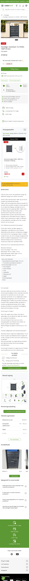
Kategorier (4, 570)
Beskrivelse (4, 80)
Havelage (6, 15)
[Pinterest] (11, 554)
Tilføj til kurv (14, 69)
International (5, 567)
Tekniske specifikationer (13, 365)
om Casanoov (5, 564)
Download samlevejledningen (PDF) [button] (14, 411)
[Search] (16, 9)
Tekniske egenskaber (15, 80)
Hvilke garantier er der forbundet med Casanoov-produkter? (13, 486)
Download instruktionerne (14, 368)
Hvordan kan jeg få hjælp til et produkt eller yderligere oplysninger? (13, 507)
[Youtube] (17, 554)
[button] (16, 40)
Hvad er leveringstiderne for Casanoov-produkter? (13, 500)
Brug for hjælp (5, 561)
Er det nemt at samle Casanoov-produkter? (12, 493)
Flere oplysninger (14, 439)
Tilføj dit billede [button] (14, 476)
